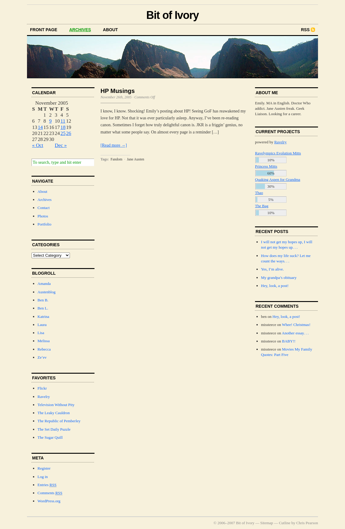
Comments (50, 493)
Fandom (116, 159)
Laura (42, 324)
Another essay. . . (295, 333)
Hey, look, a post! (275, 285)
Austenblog (47, 292)
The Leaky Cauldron (54, 413)
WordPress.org (49, 501)
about (110, 29)
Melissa (44, 341)
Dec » (61, 145)
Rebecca (44, 349)
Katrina (43, 316)
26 (68, 133)
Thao (259, 192)
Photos (43, 216)
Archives (45, 199)
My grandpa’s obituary (278, 277)
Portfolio (44, 224)
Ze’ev (42, 357)
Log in (43, 476)
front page (43, 29)
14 (40, 127)
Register (44, 468)
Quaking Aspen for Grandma (277, 179)
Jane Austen (135, 159)
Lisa (41, 332)
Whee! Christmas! (296, 324)
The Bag (261, 206)
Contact (44, 207)
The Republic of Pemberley (59, 421)
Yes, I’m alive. (272, 269)
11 (62, 121)
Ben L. (43, 308)
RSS (305, 29)
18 (62, 127)
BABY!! (289, 341)
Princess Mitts (266, 166)
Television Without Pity (56, 404)
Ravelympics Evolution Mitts (278, 153)
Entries (47, 485)
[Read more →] (113, 145)
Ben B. (43, 300)
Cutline (284, 523)
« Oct (37, 145)
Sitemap (266, 523)
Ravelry (44, 396)
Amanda (44, 283)
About (42, 191)
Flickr (42, 388)
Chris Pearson (307, 523)
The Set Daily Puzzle (54, 429)
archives (80, 29)
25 (62, 133)
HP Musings (117, 91)
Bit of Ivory (172, 15)
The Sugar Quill (50, 437)
